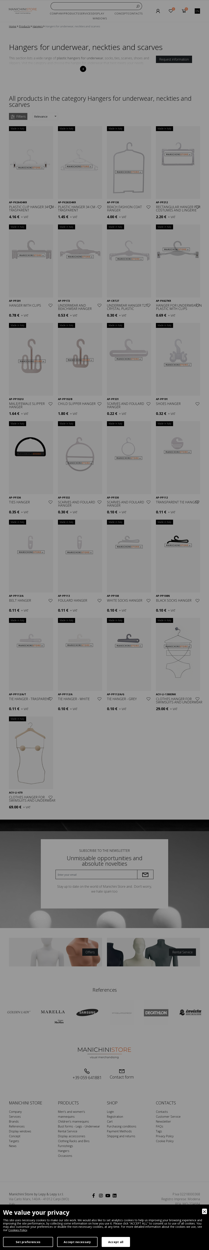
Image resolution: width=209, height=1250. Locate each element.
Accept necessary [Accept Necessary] (77, 1242)
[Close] (204, 1211)
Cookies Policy (18, 1230)
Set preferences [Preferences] (28, 1242)
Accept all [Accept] (115, 1242)
